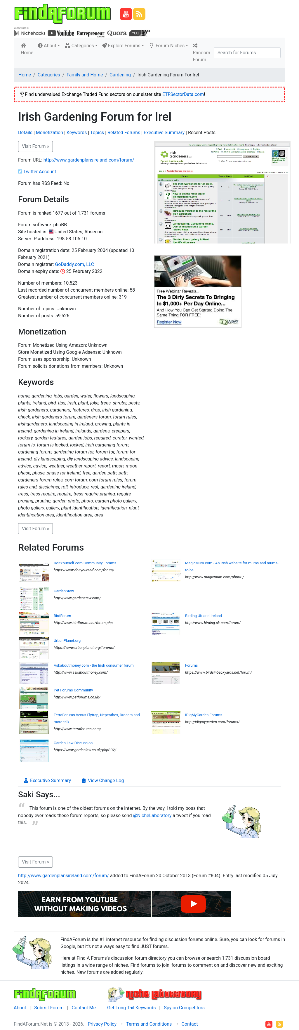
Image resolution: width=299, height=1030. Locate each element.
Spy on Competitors (184, 1007)
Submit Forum (49, 1007)
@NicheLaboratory (152, 815)
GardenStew (64, 591)
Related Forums (123, 132)
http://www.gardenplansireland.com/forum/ (89, 160)
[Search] (247, 52)
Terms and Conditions (149, 1024)
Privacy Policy (102, 1024)
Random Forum (201, 52)
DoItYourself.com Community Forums (85, 563)
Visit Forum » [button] (35, 146)
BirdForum (62, 616)
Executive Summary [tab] (47, 780)
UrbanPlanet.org (67, 640)
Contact (190, 1024)
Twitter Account (39, 171)
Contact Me (84, 1007)
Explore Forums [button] (121, 45)
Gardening (120, 75)
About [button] (47, 45)
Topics (97, 132)
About (20, 1007)
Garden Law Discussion (73, 743)
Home (28, 49)
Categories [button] (79, 45)
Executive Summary (164, 132)
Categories (49, 75)
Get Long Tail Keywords (131, 1007)
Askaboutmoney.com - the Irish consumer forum (94, 665)
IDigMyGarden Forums (203, 715)
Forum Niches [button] (167, 45)
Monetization (49, 132)
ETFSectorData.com (183, 94)
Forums (191, 665)
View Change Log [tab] (102, 780)
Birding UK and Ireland (203, 616)
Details (25, 132)
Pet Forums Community (73, 690)
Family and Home (85, 75)
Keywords (77, 132)
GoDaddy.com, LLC (74, 264)
